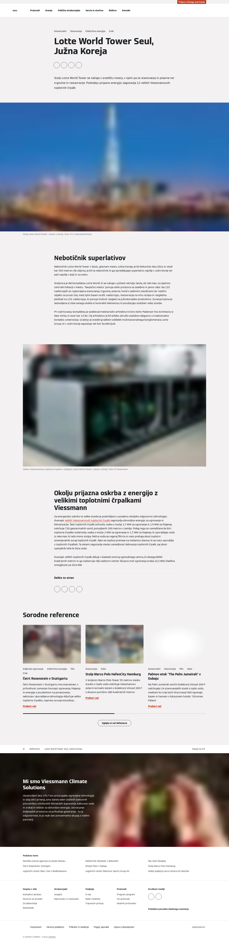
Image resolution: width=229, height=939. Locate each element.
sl (24, 749)
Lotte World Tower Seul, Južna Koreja (63, 749)
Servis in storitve (94, 10)
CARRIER (52, 937)
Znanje (48, 10)
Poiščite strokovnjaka (69, 10)
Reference (34, 749)
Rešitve (112, 10)
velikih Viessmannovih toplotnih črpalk (87, 520)
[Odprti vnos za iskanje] (205, 10)
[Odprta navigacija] (15, 10)
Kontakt (126, 10)
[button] (199, 749)
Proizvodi (35, 10)
